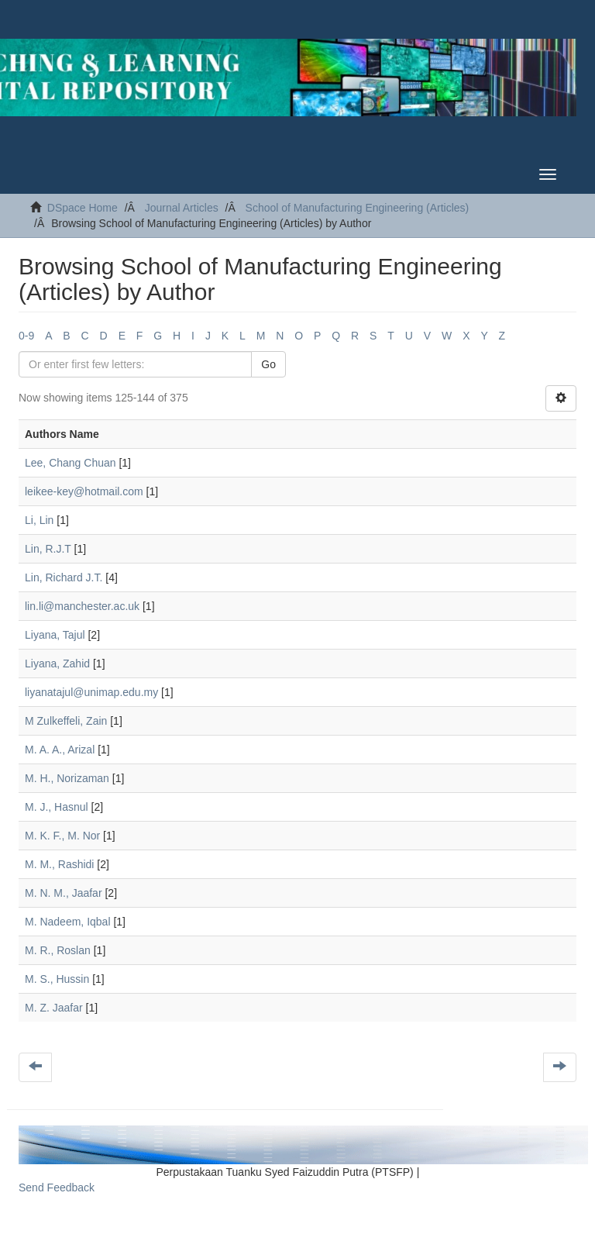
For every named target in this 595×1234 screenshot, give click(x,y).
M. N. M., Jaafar (63, 893)
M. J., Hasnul (56, 807)
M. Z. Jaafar (54, 1007)
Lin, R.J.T (48, 549)
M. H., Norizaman (67, 778)
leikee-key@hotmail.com (84, 491)
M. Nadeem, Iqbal (68, 921)
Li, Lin (39, 520)
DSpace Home (82, 208)
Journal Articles (181, 208)
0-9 (26, 335)
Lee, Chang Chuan (70, 463)
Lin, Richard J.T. (63, 577)
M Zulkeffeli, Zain (66, 721)
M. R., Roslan (58, 950)
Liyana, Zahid (57, 663)
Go (268, 364)
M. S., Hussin (57, 979)
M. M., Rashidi (59, 864)
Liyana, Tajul (55, 635)
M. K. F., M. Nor (62, 835)
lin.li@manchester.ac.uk (82, 606)
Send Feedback (57, 1187)
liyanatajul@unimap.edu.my (91, 692)
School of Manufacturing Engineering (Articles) (357, 208)
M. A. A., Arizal (60, 749)
